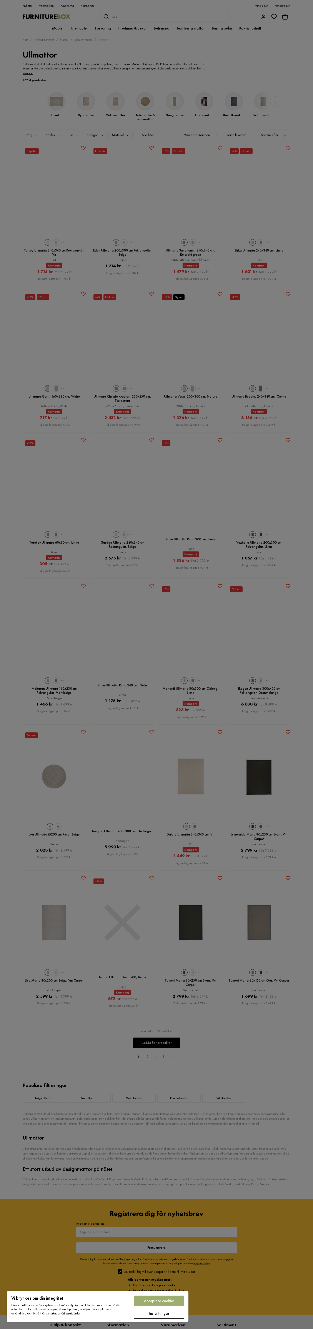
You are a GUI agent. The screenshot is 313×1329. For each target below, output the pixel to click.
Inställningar (159, 1313)
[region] (97, 1306)
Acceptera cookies (159, 1300)
